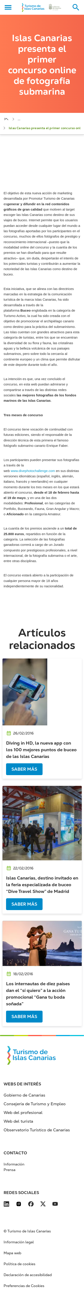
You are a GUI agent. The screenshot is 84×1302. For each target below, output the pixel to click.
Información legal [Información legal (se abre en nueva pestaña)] (19, 1242)
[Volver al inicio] (33, 7)
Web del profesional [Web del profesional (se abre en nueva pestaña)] (23, 1112)
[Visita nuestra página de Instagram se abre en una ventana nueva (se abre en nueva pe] (19, 1204)
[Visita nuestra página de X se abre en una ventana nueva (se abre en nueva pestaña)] (43, 1204)
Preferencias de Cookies (24, 1285)
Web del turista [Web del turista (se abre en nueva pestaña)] (18, 1121)
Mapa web (12, 1253)
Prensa (9, 1169)
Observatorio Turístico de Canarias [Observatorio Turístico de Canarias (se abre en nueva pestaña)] (37, 1129)
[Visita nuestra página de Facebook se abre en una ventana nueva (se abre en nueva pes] (31, 1204)
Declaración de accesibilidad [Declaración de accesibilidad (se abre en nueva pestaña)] (28, 1275)
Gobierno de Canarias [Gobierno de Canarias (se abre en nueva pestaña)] (24, 1095)
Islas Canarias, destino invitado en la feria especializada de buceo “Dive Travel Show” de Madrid (42, 884)
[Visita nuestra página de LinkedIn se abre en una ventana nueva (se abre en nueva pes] (6, 1204)
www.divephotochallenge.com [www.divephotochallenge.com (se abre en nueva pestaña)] (33, 471)
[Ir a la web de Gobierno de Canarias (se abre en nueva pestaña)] (55, 7)
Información (14, 1164)
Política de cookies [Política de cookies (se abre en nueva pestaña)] (19, 1264)
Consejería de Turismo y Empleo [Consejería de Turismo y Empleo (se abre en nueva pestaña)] (35, 1103)
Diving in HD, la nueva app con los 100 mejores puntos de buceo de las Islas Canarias (41, 749)
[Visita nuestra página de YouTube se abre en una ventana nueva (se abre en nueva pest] (55, 1204)
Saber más (24, 769)
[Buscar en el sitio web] (75, 7)
